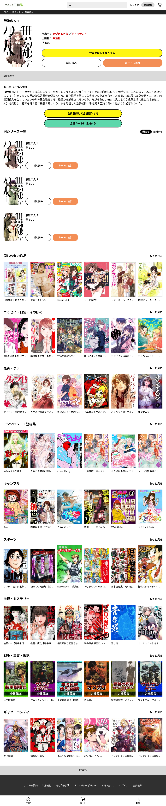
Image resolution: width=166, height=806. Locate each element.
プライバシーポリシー (85, 785)
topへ (83, 770)
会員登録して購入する (102, 53)
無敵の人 (29, 12)
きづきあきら (60, 33)
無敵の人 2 (31, 179)
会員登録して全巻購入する (83, 113)
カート (83, 803)
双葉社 (56, 38)
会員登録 (148, 4)
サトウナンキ (79, 33)
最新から (157, 131)
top (6, 12)
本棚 (138, 803)
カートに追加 (132, 62)
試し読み (71, 62)
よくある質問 (31, 785)
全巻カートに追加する (83, 123)
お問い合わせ (108, 785)
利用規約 (46, 785)
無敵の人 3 (31, 215)
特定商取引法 (62, 785)
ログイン (134, 4)
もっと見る (155, 256)
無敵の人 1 (31, 143)
